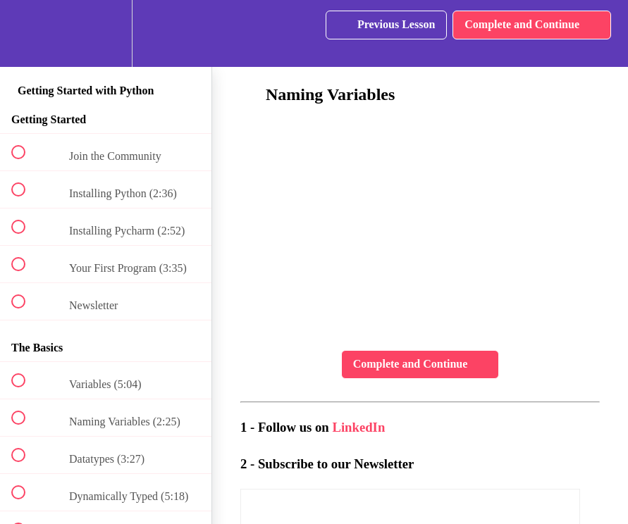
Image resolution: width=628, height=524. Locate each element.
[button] (26, 33)
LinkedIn (358, 427)
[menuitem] (106, 33)
